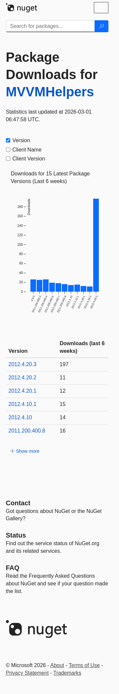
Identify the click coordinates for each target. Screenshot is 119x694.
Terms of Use (84, 665)
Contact (18, 503)
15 (63, 404)
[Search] (101, 26)
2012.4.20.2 (23, 377)
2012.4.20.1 (23, 391)
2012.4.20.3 (23, 364)
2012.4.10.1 (23, 404)
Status (16, 535)
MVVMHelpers (50, 91)
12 (63, 391)
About (57, 665)
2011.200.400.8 (27, 431)
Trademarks (67, 673)
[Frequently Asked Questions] (13, 567)
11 (63, 377)
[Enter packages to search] (50, 26)
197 (64, 364)
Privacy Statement (27, 673)
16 (63, 431)
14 (63, 417)
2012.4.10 (20, 417)
